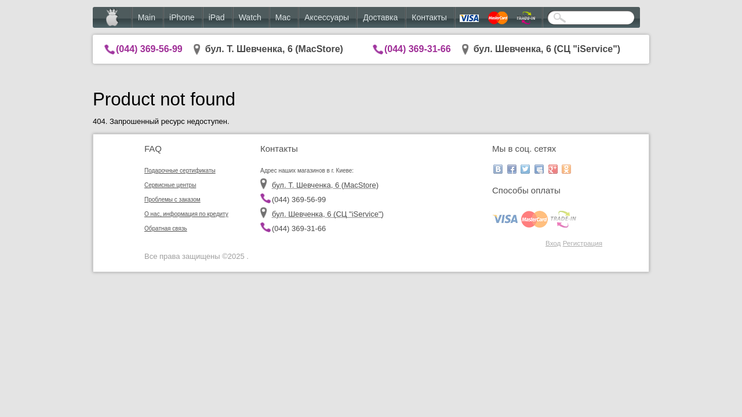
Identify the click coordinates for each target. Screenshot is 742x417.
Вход (553, 243)
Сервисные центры (170, 185)
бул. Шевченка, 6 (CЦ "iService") (547, 49)
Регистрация (582, 243)
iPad (217, 17)
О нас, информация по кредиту (186, 214)
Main (146, 17)
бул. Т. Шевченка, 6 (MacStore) (274, 49)
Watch (250, 17)
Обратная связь (165, 228)
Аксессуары (326, 17)
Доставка (380, 17)
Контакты (429, 17)
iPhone (182, 17)
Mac (282, 17)
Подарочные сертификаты (180, 170)
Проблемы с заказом (172, 199)
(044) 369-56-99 (149, 49)
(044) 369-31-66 (417, 49)
